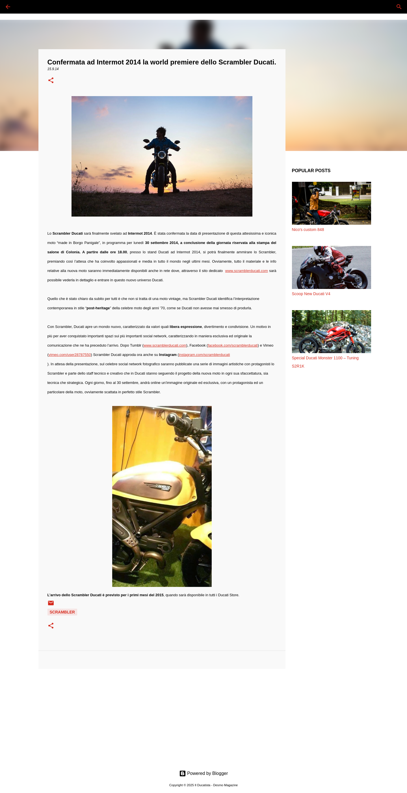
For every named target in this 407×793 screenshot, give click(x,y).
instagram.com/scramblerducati (204, 355)
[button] (50, 81)
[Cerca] (23, 7)
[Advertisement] (162, 717)
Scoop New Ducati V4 (311, 293)
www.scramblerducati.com (246, 271)
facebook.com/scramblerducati (232, 345)
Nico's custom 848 (308, 229)
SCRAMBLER (62, 612)
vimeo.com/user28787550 (70, 355)
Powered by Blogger (203, 773)
